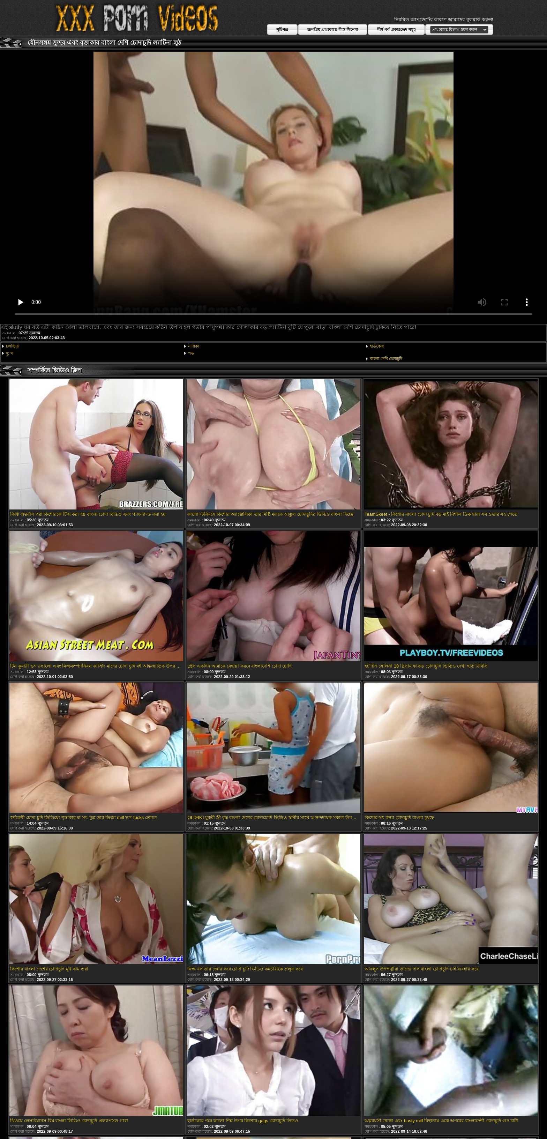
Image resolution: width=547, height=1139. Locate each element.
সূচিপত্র (282, 29)
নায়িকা (193, 346)
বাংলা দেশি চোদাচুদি (386, 358)
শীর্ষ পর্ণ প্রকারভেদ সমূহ (396, 29)
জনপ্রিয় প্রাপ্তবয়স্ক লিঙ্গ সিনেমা (332, 29)
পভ (191, 353)
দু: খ (9, 353)
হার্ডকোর (377, 346)
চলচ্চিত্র (12, 346)
